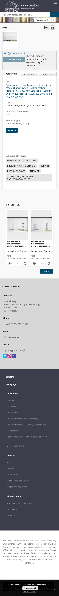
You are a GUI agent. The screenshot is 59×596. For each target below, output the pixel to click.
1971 (8, 114)
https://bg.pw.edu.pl (12, 350)
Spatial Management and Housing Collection (27, 436)
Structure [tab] (47, 74)
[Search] (54, 14)
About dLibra (13, 515)
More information (39, 585)
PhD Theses (12, 406)
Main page (11, 384)
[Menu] (55, 2)
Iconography (12, 430)
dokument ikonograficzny (17, 123)
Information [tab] (29, 74)
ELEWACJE (34, 171)
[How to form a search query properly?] (53, 20)
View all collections (15, 446)
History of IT (12, 412)
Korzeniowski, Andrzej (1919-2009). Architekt (26, 105)
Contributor (12, 474)
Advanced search (42, 20)
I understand (30, 588)
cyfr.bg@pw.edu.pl (11, 337)
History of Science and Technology (22, 418)
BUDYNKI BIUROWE (16, 171)
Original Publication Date (18, 480)
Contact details (14, 509)
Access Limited (15, 53)
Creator (10, 468)
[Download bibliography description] (10, 264)
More (46, 271)
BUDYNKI (45, 166)
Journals (10, 400)
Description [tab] (11, 74)
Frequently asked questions (19, 503)
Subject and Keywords (17, 486)
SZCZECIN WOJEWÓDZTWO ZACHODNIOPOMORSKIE (20, 178)
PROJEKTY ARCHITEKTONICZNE (21, 166)
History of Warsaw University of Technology (27, 424)
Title (9, 462)
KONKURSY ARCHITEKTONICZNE (22, 160)
